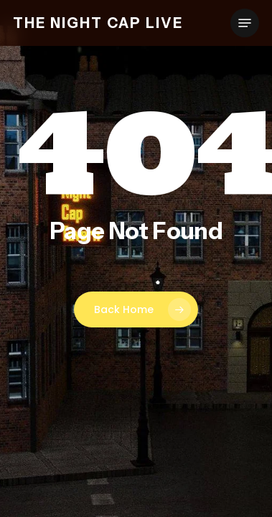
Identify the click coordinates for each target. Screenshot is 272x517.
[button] (244, 23)
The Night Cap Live (98, 23)
